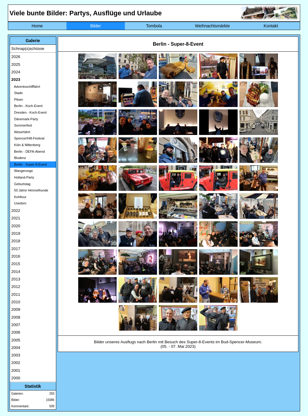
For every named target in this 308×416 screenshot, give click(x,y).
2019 (15, 233)
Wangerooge (22, 171)
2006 (15, 332)
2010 (15, 302)
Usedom (18, 203)
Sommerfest (21, 125)
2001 (15, 370)
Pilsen (17, 99)
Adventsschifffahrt (25, 86)
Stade (17, 93)
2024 (15, 72)
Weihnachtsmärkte (212, 25)
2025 (15, 64)
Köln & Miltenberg (25, 145)
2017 (15, 248)
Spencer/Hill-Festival (28, 138)
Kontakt (271, 25)
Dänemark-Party (24, 119)
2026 (15, 56)
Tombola (154, 25)
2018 (15, 241)
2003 (15, 355)
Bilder (95, 25)
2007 (15, 325)
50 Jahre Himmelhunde (29, 190)
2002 (15, 362)
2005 (15, 340)
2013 (15, 279)
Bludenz (18, 158)
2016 (15, 256)
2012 (15, 286)
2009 (15, 309)
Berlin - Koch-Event (27, 106)
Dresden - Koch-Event (29, 112)
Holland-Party (22, 177)
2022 (15, 210)
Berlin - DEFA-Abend (28, 151)
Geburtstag (21, 184)
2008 (15, 317)
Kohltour (18, 197)
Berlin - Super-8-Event (29, 164)
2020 (15, 226)
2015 (15, 264)
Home (37, 25)
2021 (15, 218)
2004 (15, 347)
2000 (15, 378)
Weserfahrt (20, 132)
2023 (15, 79)
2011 (15, 294)
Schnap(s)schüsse (28, 48)
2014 (15, 271)
